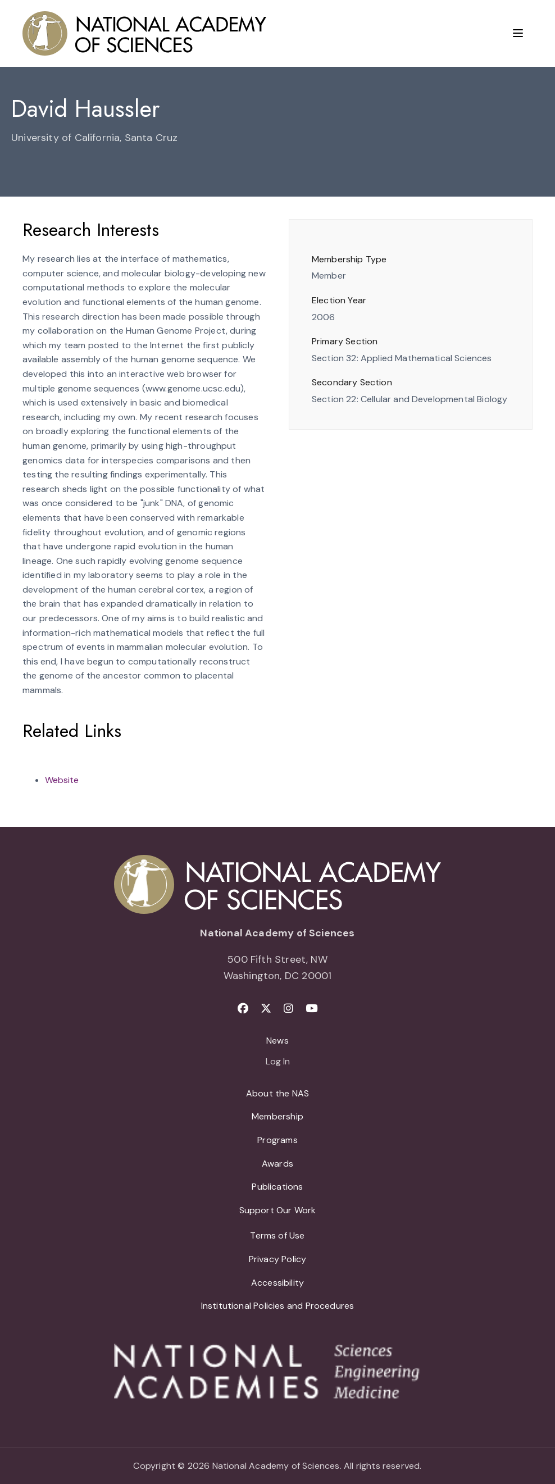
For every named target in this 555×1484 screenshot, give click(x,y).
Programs (277, 1140)
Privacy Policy (278, 1259)
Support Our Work (277, 1210)
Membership (277, 1116)
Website (62, 780)
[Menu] (518, 33)
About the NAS (277, 1093)
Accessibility (277, 1283)
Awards (277, 1163)
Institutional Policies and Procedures (277, 1306)
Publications (277, 1186)
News (277, 1040)
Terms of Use (277, 1235)
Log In (278, 1062)
